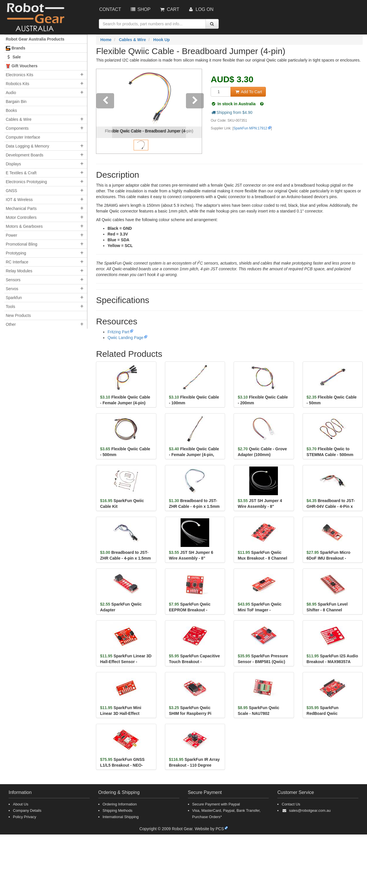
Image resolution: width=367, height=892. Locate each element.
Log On (201, 9)
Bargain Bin (16, 101)
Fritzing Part (118, 332)
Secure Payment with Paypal (216, 804)
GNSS (11, 190)
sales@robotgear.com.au (310, 810)
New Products (18, 315)
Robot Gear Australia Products (35, 39)
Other (11, 324)
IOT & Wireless (19, 199)
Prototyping (16, 253)
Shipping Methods (117, 810)
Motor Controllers (21, 217)
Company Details (27, 810)
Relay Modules (19, 271)
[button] (104, 111)
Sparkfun (14, 297)
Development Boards (24, 155)
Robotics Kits (17, 83)
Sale (13, 57)
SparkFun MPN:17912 (250, 128)
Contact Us (291, 804)
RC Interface (17, 262)
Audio (11, 92)
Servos (12, 288)
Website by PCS (209, 828)
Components (17, 128)
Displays (13, 164)
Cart (169, 9)
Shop (140, 9)
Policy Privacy (24, 817)
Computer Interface (23, 137)
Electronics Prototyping (26, 181)
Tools (10, 306)
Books (11, 110)
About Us (20, 804)
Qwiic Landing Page (125, 337)
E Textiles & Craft (21, 173)
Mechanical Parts (21, 208)
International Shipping (121, 817)
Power (11, 235)
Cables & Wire (18, 119)
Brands (15, 48)
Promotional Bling (21, 244)
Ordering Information (120, 804)
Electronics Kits (19, 74)
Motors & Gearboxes (24, 226)
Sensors (13, 279)
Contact (110, 9)
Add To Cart (248, 91)
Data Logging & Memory (27, 146)
